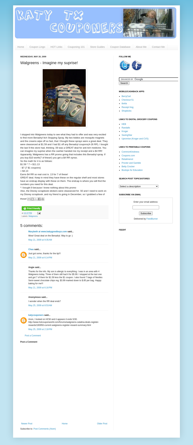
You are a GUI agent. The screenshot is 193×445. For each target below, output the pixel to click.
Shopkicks (126, 111)
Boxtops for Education (132, 170)
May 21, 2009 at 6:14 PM (40, 257)
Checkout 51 (128, 100)
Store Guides (97, 46)
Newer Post (26, 423)
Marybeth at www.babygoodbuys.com (47, 231)
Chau (31, 249)
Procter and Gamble (131, 163)
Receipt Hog (127, 107)
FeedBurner (152, 219)
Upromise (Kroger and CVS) (135, 138)
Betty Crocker (128, 166)
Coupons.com (128, 155)
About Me (141, 46)
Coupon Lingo (37, 46)
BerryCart (126, 96)
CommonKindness (130, 152)
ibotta (124, 103)
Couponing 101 (76, 46)
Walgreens (33, 216)
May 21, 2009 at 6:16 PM (40, 287)
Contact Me (158, 46)
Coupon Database (120, 46)
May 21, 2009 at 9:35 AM (40, 240)
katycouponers (36, 315)
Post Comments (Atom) (44, 429)
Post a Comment (33, 335)
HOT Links (56, 46)
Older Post (102, 423)
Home (20, 46)
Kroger (125, 131)
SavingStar (127, 135)
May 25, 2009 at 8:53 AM (40, 305)
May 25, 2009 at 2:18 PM (40, 329)
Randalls (126, 127)
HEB (124, 124)
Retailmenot (127, 159)
